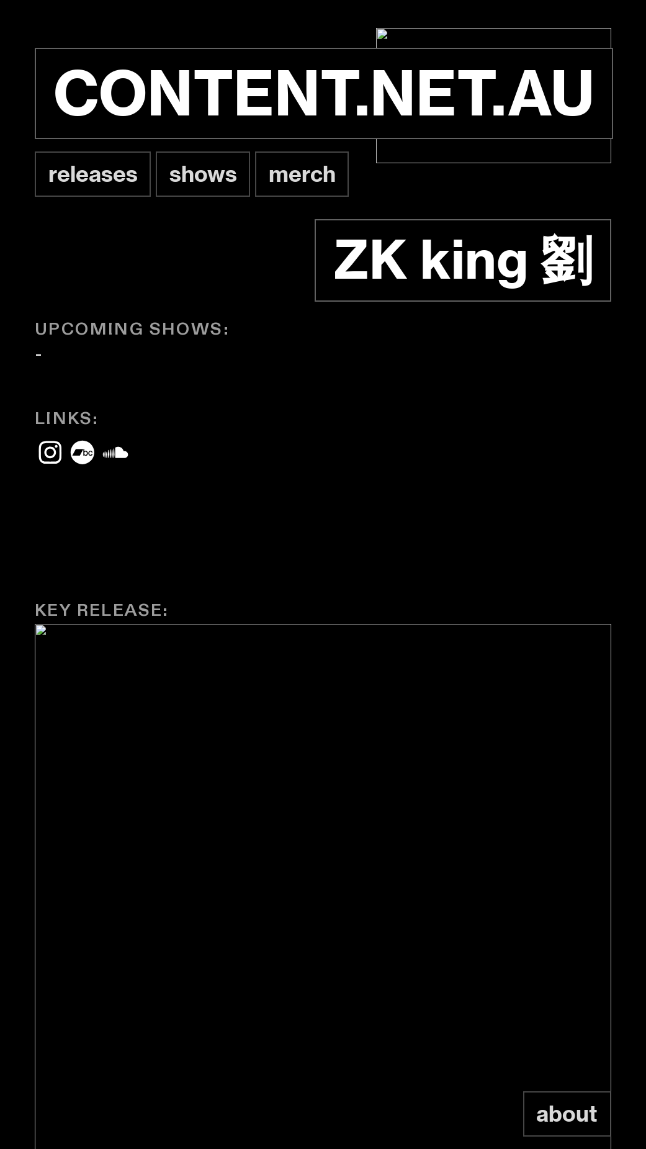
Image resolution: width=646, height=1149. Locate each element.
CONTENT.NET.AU (323, 93)
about (567, 1113)
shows (203, 173)
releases (93, 173)
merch (302, 173)
